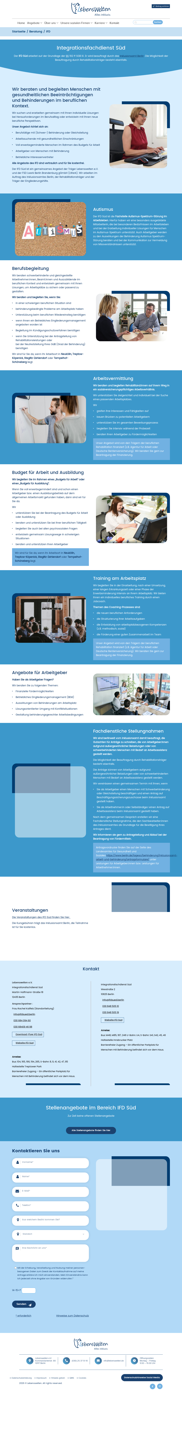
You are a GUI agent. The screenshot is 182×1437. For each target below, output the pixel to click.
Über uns (51, 23)
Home (21, 23)
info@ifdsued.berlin (24, 1014)
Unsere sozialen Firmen (76, 23)
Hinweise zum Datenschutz (72, 1316)
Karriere (101, 23)
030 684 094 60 (22, 1021)
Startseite (18, 31)
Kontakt (114, 23)
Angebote (34, 23)
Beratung (35, 31)
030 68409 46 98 (23, 1027)
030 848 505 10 (110, 1006)
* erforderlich (23, 1316)
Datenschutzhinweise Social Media (142, 1378)
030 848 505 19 (110, 1013)
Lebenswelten (34, 1383)
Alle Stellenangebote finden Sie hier (91, 1130)
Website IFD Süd (25, 1043)
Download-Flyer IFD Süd (29, 1035)
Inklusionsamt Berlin (132, 56)
